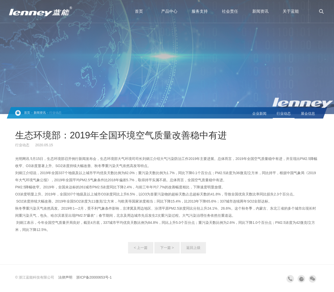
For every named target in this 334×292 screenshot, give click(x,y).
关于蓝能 (291, 11)
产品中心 (169, 11)
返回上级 (193, 248)
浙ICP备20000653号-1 (94, 277)
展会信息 (308, 114)
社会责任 (230, 11)
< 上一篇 (141, 248)
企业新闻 (259, 114)
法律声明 (65, 277)
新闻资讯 (260, 11)
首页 (139, 11)
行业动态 (55, 113)
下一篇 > (167, 248)
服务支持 (200, 11)
